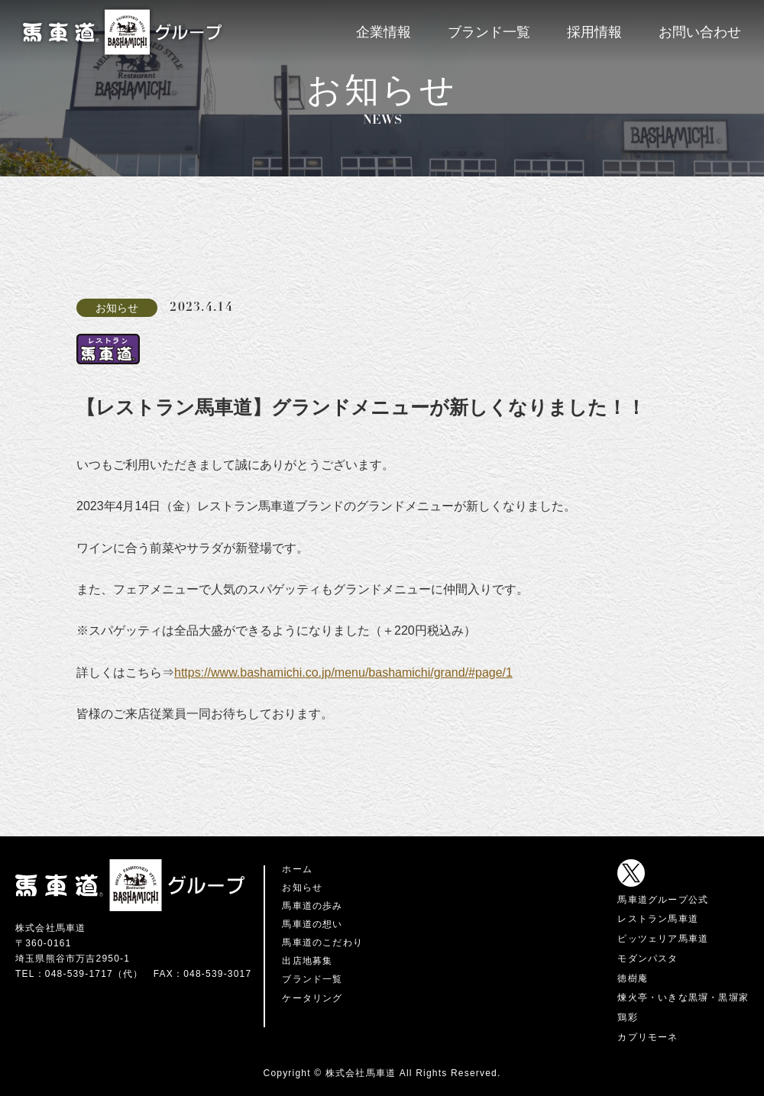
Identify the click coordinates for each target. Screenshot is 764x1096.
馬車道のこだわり (322, 942)
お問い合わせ (700, 32)
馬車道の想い (312, 924)
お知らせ (302, 887)
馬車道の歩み (312, 905)
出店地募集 (307, 960)
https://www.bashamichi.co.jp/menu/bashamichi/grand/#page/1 (343, 672)
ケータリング (312, 998)
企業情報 (383, 32)
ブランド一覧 (489, 32)
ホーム (297, 869)
